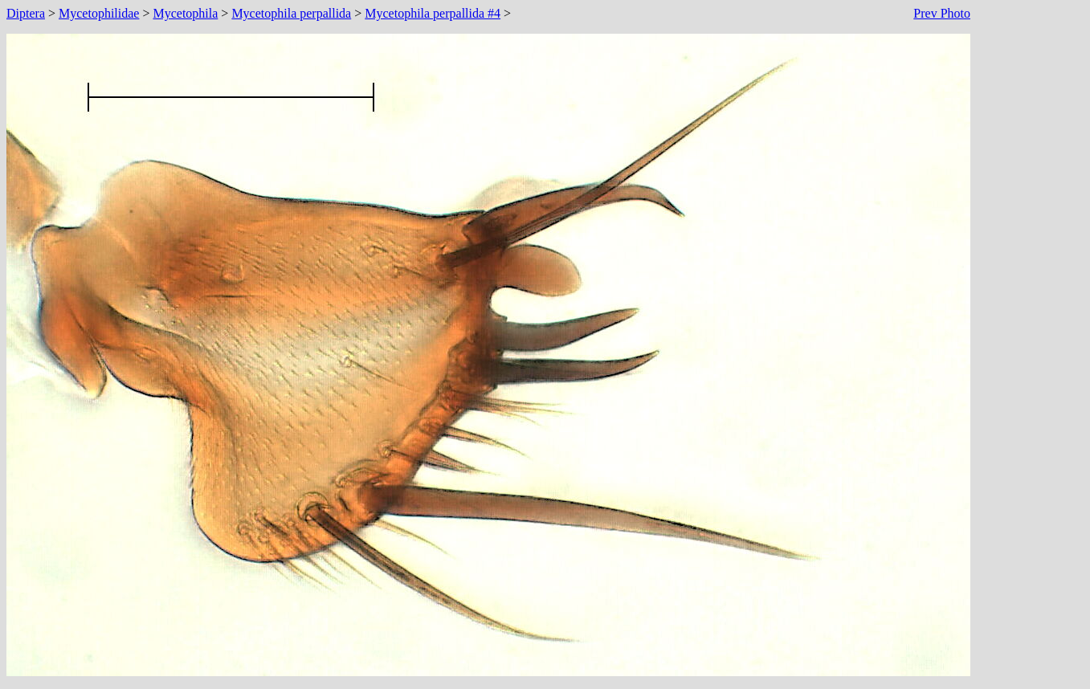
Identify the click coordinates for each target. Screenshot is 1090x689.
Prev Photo (941, 13)
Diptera (25, 13)
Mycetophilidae (99, 13)
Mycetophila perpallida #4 (432, 13)
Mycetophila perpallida (291, 13)
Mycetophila (185, 13)
